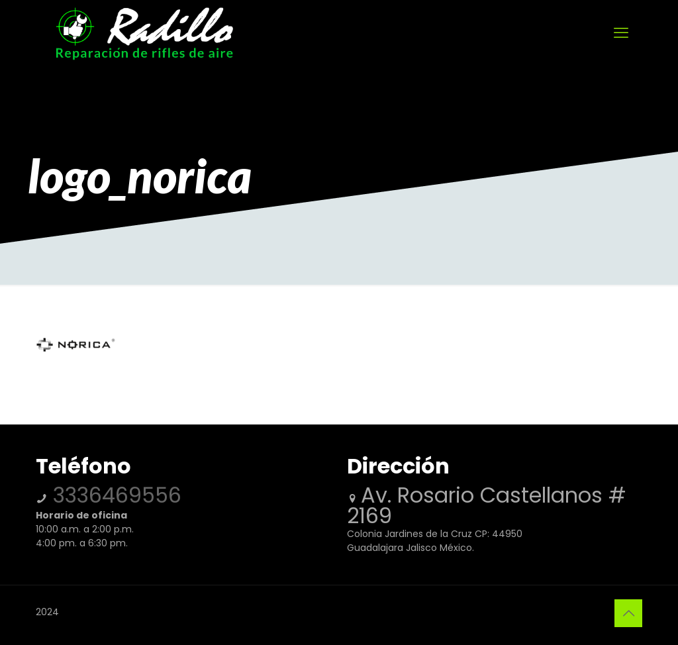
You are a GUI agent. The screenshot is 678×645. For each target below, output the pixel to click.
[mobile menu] (621, 33)
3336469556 (114, 495)
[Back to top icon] (628, 613)
